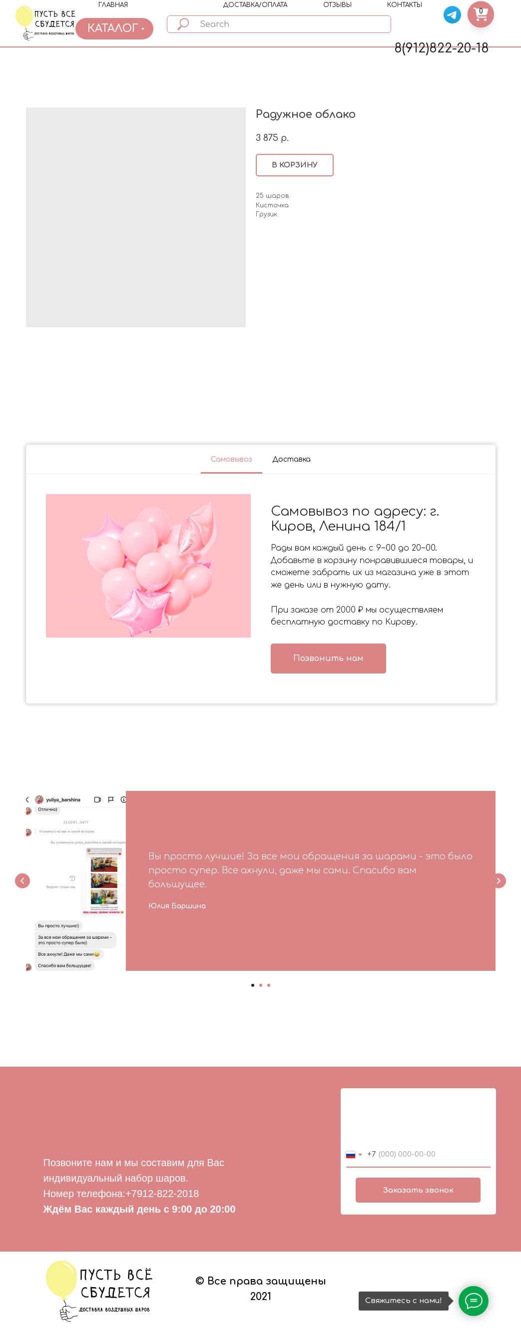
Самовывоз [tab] (231, 459)
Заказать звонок (418, 1190)
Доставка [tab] (291, 459)
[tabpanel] (261, 588)
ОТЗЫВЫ (337, 4)
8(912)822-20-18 (441, 48)
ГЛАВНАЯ (113, 4)
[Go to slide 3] (268, 985)
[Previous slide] (22, 880)
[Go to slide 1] (252, 985)
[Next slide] (498, 880)
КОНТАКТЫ (404, 4)
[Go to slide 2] (260, 985)
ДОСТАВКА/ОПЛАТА (255, 4)
